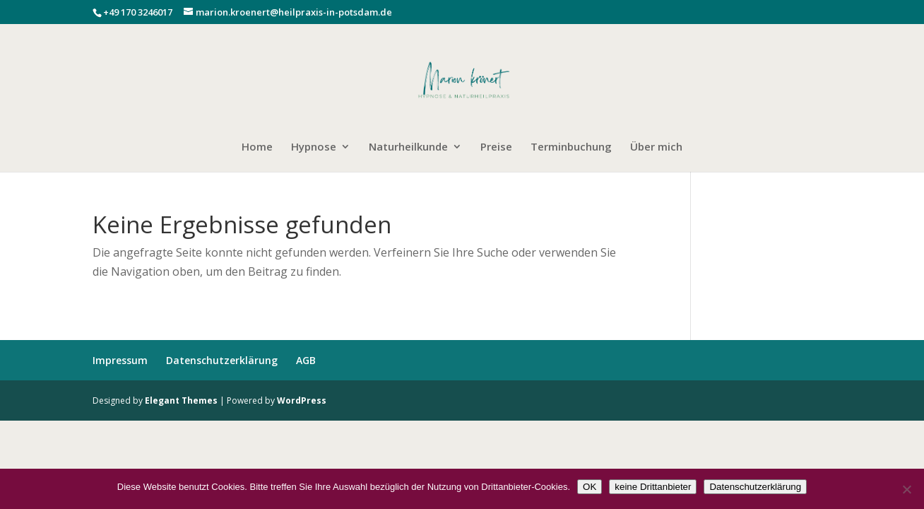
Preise (496, 147)
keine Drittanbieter (653, 486)
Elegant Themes (181, 400)
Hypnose (313, 147)
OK (589, 486)
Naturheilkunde (408, 147)
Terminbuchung (571, 147)
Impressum (120, 360)
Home (257, 147)
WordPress (301, 400)
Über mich (656, 147)
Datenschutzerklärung (222, 360)
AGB (306, 360)
